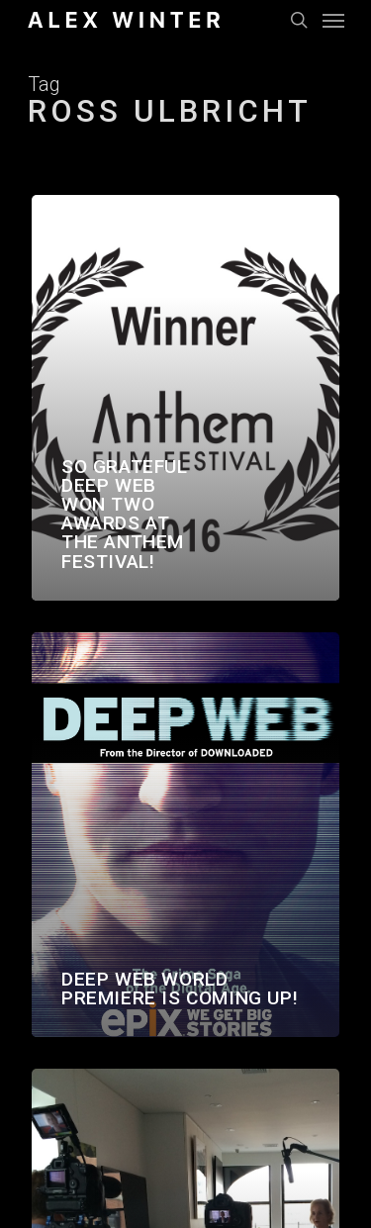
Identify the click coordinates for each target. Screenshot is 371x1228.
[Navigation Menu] (333, 20)
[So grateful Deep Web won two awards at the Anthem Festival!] (185, 398)
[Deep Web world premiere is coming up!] (185, 835)
